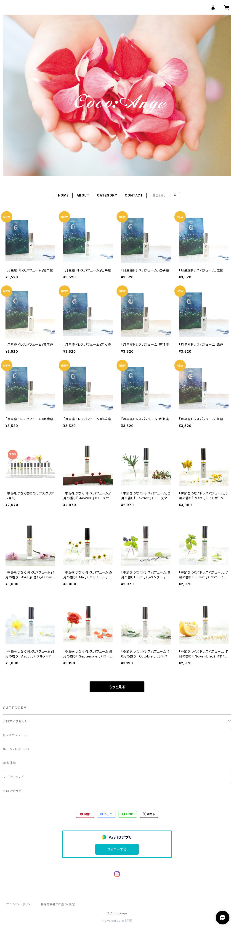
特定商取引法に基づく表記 (58, 904)
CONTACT (134, 195)
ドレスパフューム (15, 735)
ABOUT (83, 195)
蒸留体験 (9, 763)
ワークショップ (13, 777)
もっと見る (117, 687)
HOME (63, 195)
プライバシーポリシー (19, 904)
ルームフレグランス (16, 749)
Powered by (117, 920)
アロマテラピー (14, 791)
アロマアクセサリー (17, 721)
